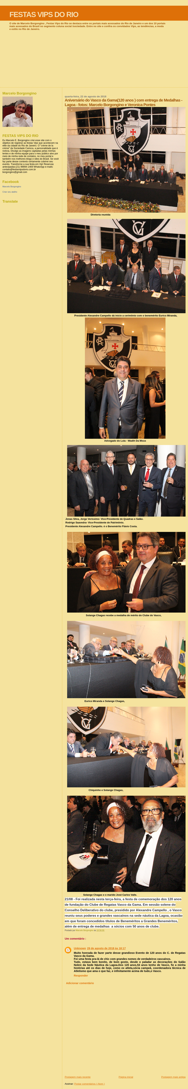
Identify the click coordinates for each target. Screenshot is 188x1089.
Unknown (80, 948)
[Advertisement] (94, 58)
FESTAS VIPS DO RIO (43, 14)
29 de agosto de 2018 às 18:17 (106, 948)
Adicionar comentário (80, 983)
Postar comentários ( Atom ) (89, 1083)
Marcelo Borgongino (11, 186)
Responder (81, 975)
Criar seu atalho (9, 192)
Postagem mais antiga (173, 1077)
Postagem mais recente (78, 1077)
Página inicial (126, 1077)
